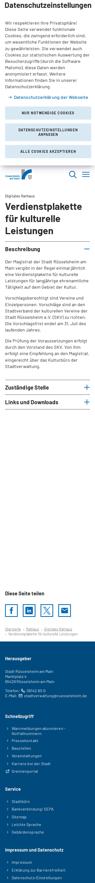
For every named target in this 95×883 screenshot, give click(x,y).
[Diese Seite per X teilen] (47, 610)
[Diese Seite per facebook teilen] (11, 610)
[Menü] (86, 174)
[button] (47, 249)
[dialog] (47, 82)
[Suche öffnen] (73, 174)
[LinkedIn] (29, 610)
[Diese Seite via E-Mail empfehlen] (64, 610)
